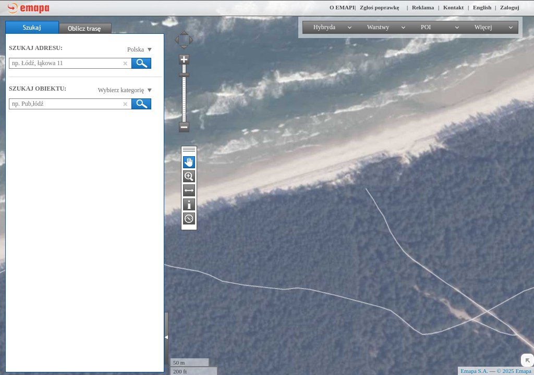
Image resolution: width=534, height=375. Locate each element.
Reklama (423, 7)
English (482, 7)
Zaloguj (509, 7)
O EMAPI (342, 7)
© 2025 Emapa (514, 371)
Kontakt (453, 7)
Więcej (483, 27)
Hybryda (324, 27)
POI (426, 27)
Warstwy (378, 27)
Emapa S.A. (474, 371)
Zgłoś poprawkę (379, 7)
